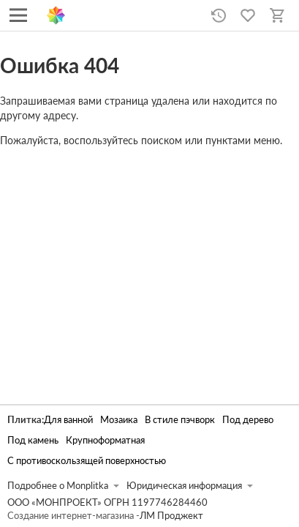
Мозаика (118, 419)
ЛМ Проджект (171, 515)
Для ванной (68, 419)
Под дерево (247, 419)
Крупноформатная (105, 440)
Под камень (32, 440)
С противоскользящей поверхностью (86, 460)
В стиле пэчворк (180, 419)
